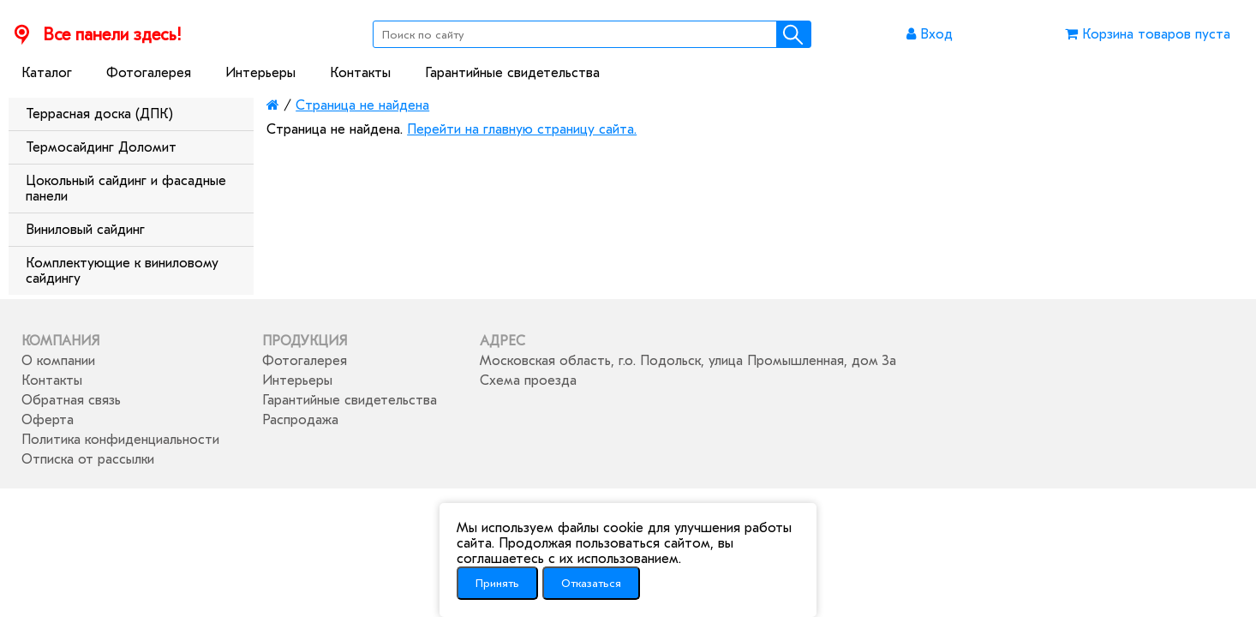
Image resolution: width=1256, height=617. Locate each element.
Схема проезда (528, 380)
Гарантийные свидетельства (512, 73)
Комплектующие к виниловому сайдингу (122, 270)
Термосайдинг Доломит (101, 147)
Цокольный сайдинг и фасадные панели (126, 188)
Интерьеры (260, 73)
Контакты (360, 73)
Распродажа (300, 420)
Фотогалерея (148, 73)
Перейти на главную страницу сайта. (522, 129)
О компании (58, 360)
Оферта (47, 420)
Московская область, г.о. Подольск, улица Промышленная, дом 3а (688, 360)
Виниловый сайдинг (85, 229)
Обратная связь (71, 400)
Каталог (46, 73)
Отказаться (591, 583)
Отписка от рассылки (87, 459)
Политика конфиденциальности (120, 439)
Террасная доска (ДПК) (99, 114)
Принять (497, 583)
